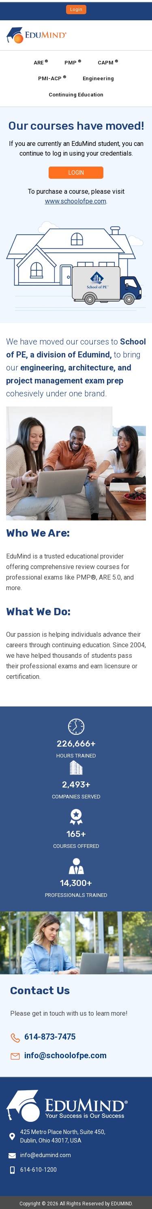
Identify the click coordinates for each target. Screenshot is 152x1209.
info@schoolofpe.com (65, 1055)
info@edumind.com (45, 1155)
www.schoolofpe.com (75, 201)
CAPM (108, 62)
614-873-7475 (49, 1037)
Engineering (98, 78)
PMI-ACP (52, 78)
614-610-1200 (38, 1169)
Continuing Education (76, 95)
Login (76, 9)
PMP (72, 62)
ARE (41, 62)
